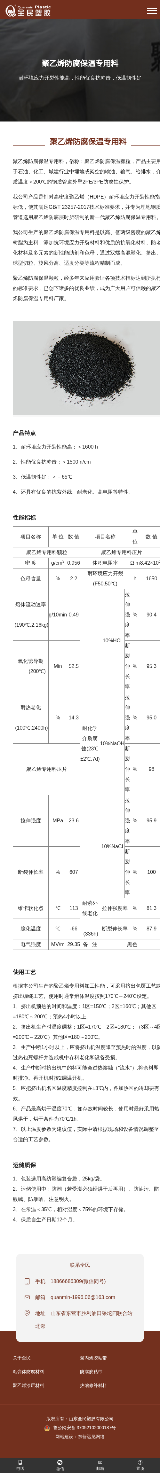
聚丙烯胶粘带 (93, 1357)
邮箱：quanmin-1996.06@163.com (75, 1297)
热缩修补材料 (93, 1385)
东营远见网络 (91, 1436)
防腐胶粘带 (91, 1371)
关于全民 (22, 1357)
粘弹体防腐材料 (28, 1371)
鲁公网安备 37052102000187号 (80, 1428)
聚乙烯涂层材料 (28, 1385)
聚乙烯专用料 (69, 986)
